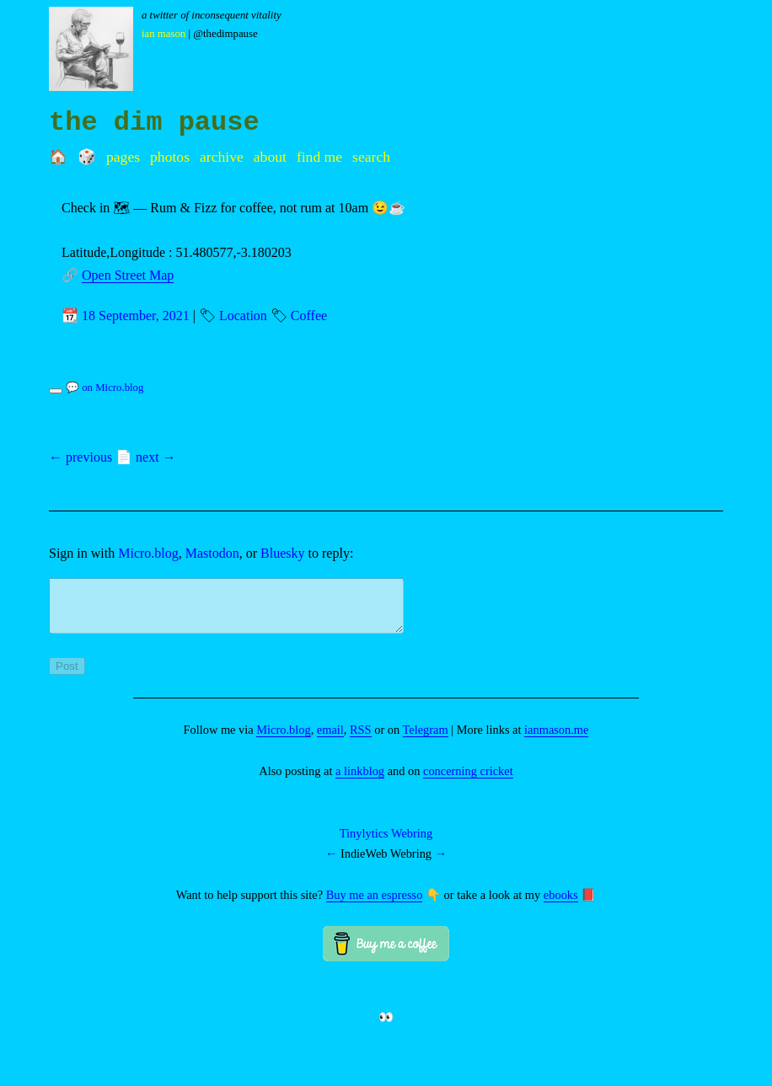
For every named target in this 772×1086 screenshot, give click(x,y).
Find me (319, 156)
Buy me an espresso (374, 905)
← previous (80, 457)
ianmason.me (556, 739)
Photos (170, 156)
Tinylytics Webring (386, 843)
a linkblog (359, 781)
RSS (361, 739)
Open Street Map (128, 275)
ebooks (561, 905)
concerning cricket (468, 781)
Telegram (425, 739)
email (330, 739)
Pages (123, 156)
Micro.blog (148, 553)
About (270, 156)
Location (243, 315)
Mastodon (212, 553)
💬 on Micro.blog (104, 387)
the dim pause (154, 122)
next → (156, 457)
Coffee (309, 315)
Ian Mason (163, 34)
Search (371, 156)
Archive (222, 156)
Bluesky (282, 553)
